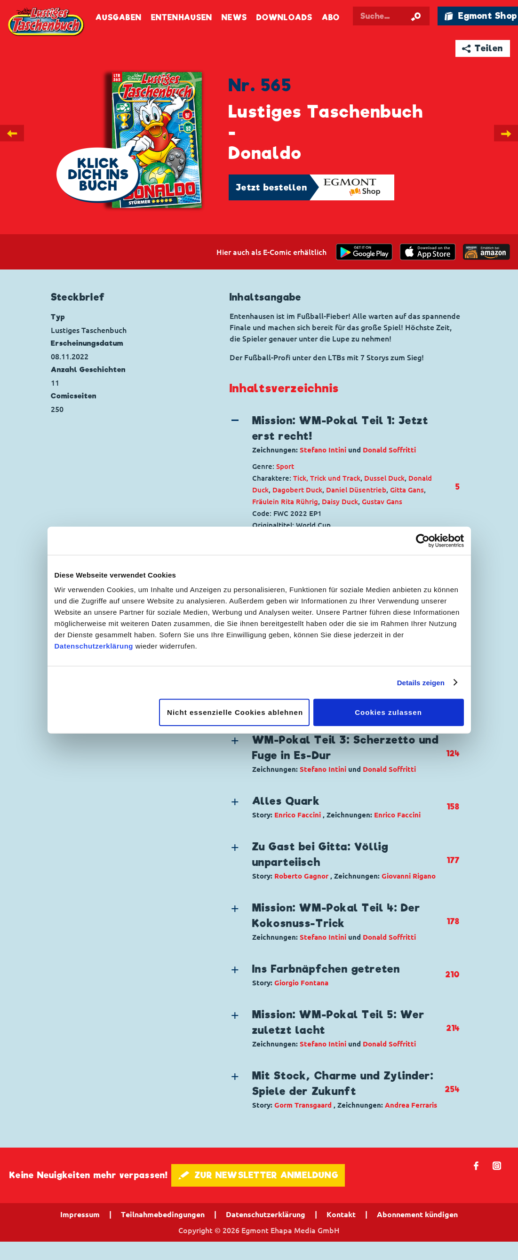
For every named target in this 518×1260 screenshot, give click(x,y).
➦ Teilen (482, 48)
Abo (331, 17)
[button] (337, 434)
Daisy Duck (340, 502)
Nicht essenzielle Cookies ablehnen (235, 712)
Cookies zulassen (388, 712)
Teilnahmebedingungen (163, 1214)
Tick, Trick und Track (326, 478)
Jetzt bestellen (271, 187)
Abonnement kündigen (417, 1214)
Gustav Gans (382, 502)
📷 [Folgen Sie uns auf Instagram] (497, 1165)
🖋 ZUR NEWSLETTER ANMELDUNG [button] (258, 1175)
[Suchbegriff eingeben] (391, 16)
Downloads (284, 17)
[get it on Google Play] (364, 252)
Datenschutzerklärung (94, 646)
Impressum (80, 1214)
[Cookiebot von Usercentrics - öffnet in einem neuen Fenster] (423, 540)
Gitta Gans (407, 490)
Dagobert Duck (297, 490)
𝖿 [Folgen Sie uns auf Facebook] (476, 1165)
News (234, 17)
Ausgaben (119, 17)
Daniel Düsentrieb (356, 490)
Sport (285, 466)
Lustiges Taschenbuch (46, 22)
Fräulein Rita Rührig (285, 502)
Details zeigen (421, 682)
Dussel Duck (384, 478)
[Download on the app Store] (427, 252)
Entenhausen (181, 17)
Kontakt (341, 1214)
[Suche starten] (416, 16)
